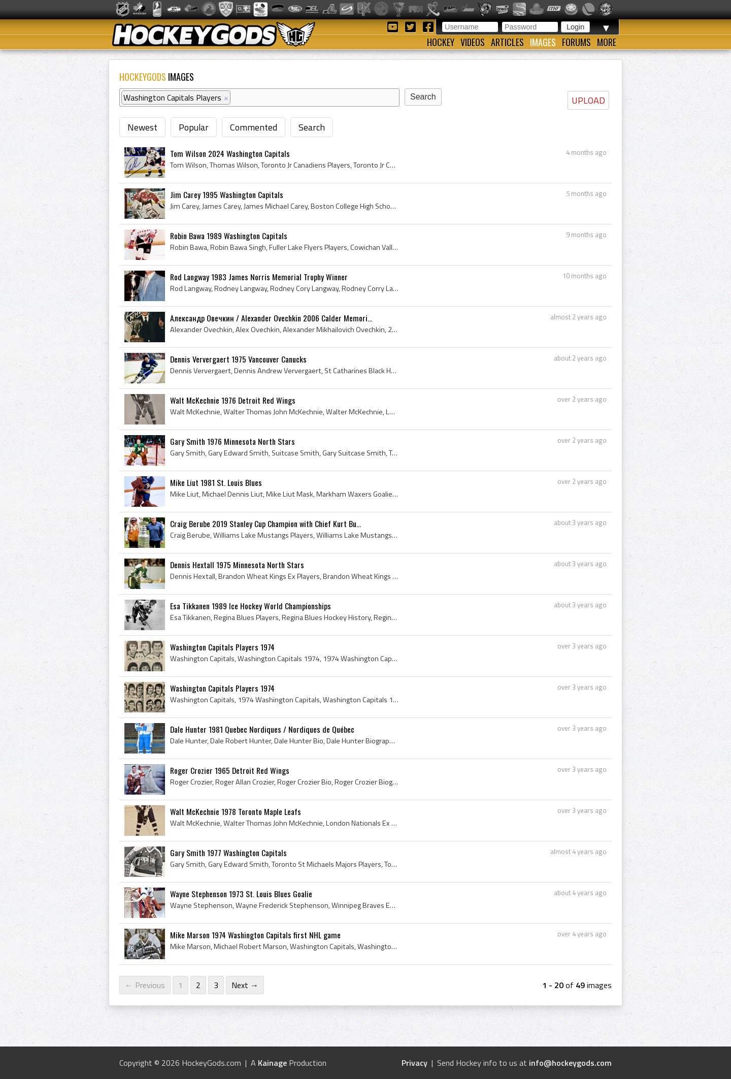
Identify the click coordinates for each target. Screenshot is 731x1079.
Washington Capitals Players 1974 (222, 647)
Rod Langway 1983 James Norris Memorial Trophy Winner (259, 277)
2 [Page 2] (198, 985)
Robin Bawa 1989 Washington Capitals (228, 236)
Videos (472, 42)
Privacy (414, 1063)
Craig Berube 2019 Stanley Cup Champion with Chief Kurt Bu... (265, 523)
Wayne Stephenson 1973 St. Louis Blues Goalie (241, 894)
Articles (507, 42)
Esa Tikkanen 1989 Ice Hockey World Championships (250, 606)
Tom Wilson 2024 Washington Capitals (230, 153)
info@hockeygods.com (570, 1063)
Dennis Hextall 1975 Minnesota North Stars (237, 565)
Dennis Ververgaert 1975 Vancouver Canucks (238, 359)
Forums (576, 42)
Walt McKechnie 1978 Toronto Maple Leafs (235, 811)
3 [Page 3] (216, 985)
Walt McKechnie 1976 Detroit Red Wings (232, 400)
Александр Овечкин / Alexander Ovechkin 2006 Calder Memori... (271, 318)
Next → (244, 985)
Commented (253, 127)
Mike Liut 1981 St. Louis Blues (216, 482)
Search (311, 127)
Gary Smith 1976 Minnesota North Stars (232, 441)
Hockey (440, 42)
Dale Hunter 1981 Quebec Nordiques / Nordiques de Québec (262, 729)
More (606, 42)
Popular (194, 127)
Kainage (272, 1063)
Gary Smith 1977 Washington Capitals (228, 852)
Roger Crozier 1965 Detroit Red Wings (229, 770)
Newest (142, 127)
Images (543, 42)
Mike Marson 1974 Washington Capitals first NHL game (255, 935)
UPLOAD (588, 100)
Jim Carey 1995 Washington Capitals (226, 194)
